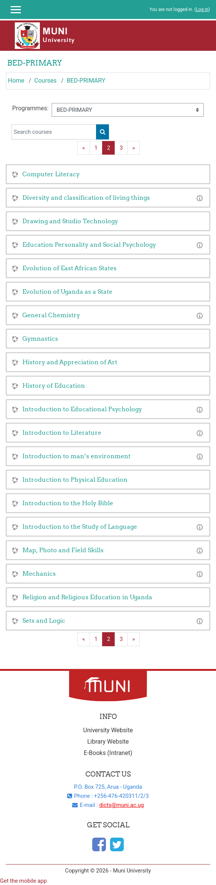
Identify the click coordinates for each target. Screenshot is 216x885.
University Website (108, 730)
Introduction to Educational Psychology (82, 409)
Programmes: (30, 108)
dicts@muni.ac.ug (121, 805)
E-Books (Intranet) (108, 753)
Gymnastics (40, 338)
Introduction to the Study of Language (79, 526)
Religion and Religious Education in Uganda (87, 597)
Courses (45, 80)
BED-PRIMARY (85, 80)
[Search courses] (53, 131)
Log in (202, 9)
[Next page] (133, 148)
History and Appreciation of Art (69, 362)
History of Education (53, 385)
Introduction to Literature (61, 432)
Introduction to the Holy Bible (67, 503)
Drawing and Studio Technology (70, 221)
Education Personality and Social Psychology (89, 244)
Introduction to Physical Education (75, 479)
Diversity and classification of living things (86, 197)
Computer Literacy (51, 174)
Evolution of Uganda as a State (67, 291)
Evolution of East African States (69, 268)
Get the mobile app (23, 880)
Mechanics (39, 573)
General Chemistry (51, 315)
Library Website (108, 741)
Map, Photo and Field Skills (63, 550)
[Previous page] (83, 148)
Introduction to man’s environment (76, 456)
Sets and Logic (43, 620)
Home (16, 80)
